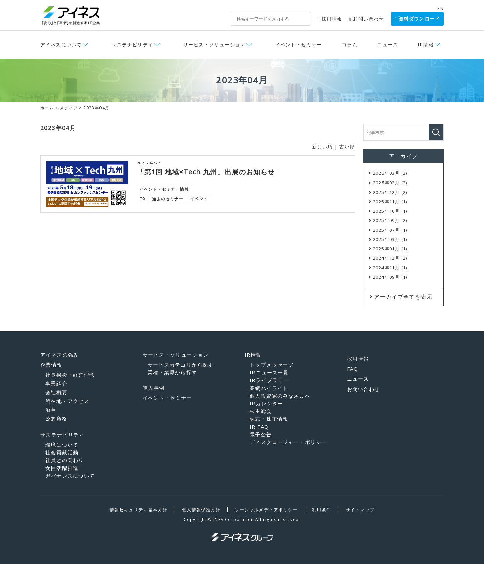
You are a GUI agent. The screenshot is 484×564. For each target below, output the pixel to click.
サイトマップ (360, 510)
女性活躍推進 (61, 468)
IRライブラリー (269, 380)
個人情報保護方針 (201, 510)
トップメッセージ (272, 364)
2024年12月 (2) (390, 258)
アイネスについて (61, 44)
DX (142, 198)
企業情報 (51, 364)
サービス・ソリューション (214, 44)
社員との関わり (64, 460)
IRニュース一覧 (269, 372)
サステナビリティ (132, 44)
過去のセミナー (168, 198)
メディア (68, 108)
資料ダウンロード (417, 18)
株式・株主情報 (269, 418)
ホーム (47, 108)
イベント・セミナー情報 (164, 189)
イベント (199, 198)
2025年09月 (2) (390, 220)
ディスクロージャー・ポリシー (288, 442)
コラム (349, 44)
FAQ (352, 368)
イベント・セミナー (298, 44)
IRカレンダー (266, 403)
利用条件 (321, 510)
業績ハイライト (269, 388)
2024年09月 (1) (390, 277)
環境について (61, 444)
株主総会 (261, 411)
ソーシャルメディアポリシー (266, 510)
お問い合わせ (366, 18)
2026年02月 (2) (390, 182)
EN (440, 8)
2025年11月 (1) (390, 202)
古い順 (347, 146)
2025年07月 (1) (390, 230)
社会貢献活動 (61, 452)
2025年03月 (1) (390, 239)
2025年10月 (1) (390, 211)
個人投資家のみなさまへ (280, 395)
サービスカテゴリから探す (181, 364)
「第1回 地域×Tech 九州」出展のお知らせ (206, 171)
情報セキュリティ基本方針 (139, 510)
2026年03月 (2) (390, 173)
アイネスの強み (59, 354)
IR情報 (426, 44)
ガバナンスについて (70, 475)
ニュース (387, 44)
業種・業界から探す (172, 372)
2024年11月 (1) (390, 268)
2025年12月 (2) (390, 192)
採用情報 (330, 18)
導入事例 (154, 387)
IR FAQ (259, 426)
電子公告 (261, 434)
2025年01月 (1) (390, 249)
